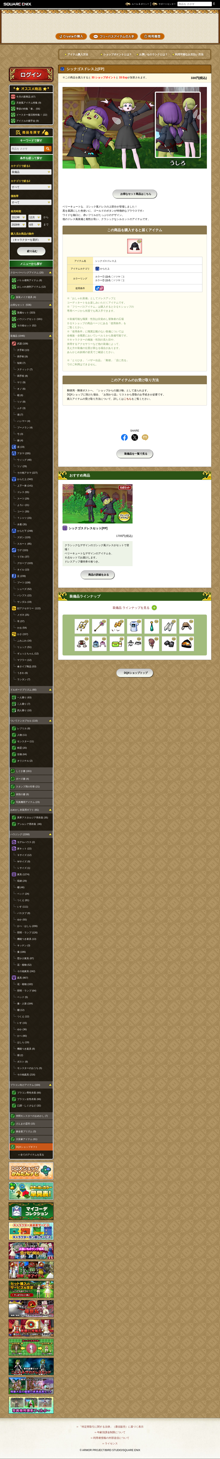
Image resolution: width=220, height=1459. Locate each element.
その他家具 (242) (26, 971)
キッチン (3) (23, 945)
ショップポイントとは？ (117, 54)
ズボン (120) (24, 537)
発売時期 (16, 211)
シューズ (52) (24, 589)
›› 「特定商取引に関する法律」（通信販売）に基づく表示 (109, 1426)
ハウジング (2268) (20, 834)
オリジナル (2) (25, 760)
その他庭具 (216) (26, 1074)
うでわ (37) (23, 556)
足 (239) (21, 576)
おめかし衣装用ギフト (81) (24, 809)
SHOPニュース (203, 36)
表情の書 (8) (22, 794)
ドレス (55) (23, 492)
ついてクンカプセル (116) (24, 720)
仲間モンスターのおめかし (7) (32, 1116)
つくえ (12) (23, 1016)
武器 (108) (22, 343)
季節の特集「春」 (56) (28, 108)
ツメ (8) (21, 401)
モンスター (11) (25, 741)
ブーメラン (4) (25, 427)
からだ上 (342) (25, 479)
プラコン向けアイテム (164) (25, 1085)
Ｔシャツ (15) (24, 518)
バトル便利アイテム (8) (29, 280)
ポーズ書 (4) (22, 779)
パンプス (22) (24, 595)
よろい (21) (23, 505)
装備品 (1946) (17, 336)
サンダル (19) (24, 602)
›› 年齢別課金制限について (110, 1432)
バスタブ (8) (23, 913)
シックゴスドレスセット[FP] (88, 528)
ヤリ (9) (21, 382)
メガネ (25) (23, 614)
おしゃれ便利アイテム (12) (31, 286)
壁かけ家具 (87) (25, 958)
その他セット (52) (26, 325)
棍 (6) (20, 395)
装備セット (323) (26, 312)
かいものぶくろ (203, 22)
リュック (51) (24, 647)
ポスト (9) (22, 1061)
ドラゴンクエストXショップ (110, 21)
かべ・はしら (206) (27, 926)
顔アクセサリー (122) (29, 608)
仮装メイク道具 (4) (26, 297)
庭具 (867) (22, 977)
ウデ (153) (22, 550)
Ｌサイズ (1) (23, 868)
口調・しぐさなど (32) (29, 1105)
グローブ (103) (25, 563)
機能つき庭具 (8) (26, 1048)
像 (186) (21, 952)
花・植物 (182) (25, 984)
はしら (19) (23, 1042)
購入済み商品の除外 (22, 233)
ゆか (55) (22, 919)
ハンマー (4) (23, 421)
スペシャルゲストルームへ (31, 59)
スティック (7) (25, 369)
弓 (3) (20, 434)
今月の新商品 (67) (25, 96)
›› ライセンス (110, 1443)
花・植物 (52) (24, 964)
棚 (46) (20, 887)
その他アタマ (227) (27, 472)
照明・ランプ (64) (26, 990)
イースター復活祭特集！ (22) (31, 114)
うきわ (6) (22, 673)
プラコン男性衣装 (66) (29, 1092)
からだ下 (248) (25, 531)
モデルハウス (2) (26, 842)
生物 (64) (22, 754)
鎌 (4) (20, 440)
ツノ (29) (22, 466)
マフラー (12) (24, 660)
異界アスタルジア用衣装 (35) (32, 817)
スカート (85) (24, 543)
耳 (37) (20, 621)
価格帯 (14, 196)
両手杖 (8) (22, 376)
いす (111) (22, 906)
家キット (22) (24, 848)
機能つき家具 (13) (26, 939)
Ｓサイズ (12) (24, 855)
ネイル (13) (23, 569)
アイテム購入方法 (77, 54)
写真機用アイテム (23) (28, 802)
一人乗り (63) (24, 697)
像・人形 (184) (25, 1003)
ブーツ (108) (24, 582)
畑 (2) (20, 1055)
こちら (127, 398)
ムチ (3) (21, 408)
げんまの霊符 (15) (25, 1123)
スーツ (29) (23, 498)
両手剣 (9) (22, 356)
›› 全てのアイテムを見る (31, 1154)
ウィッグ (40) (24, 459)
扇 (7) (20, 414)
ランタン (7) (23, 679)
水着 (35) (22, 524)
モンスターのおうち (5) (29, 1068)
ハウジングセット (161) (29, 319)
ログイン (31, 74)
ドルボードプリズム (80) (23, 689)
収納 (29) (22, 881)
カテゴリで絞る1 (20, 165)
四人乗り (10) (24, 710)
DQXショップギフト (27, 1147)
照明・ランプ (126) (27, 932)
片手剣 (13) (23, 350)
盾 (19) (20, 447)
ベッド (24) (23, 893)
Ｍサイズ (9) (23, 861)
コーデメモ (203, 29)
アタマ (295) (24, 453)
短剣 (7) (21, 363)
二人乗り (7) (23, 704)
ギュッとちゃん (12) (28, 653)
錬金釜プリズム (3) (26, 1131)
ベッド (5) (22, 997)
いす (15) (22, 1023)
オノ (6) (21, 388)
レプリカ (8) (23, 728)
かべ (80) (22, 1036)
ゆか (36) (22, 1029)
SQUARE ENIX (17, 4)
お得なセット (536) (20, 305)
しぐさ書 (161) (24, 771)
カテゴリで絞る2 (20, 181)
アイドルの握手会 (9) (27, 120)
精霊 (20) (22, 748)
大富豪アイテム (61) (26, 1139)
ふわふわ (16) (24, 640)
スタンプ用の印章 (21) (28, 786)
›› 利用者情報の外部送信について (110, 1437)
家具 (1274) (23, 874)
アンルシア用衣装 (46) (29, 824)
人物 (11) (22, 735)
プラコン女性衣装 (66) (29, 1099)
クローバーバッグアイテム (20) (27, 272)
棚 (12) (20, 1010)
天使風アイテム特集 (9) (28, 102)
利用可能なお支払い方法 (189, 54)
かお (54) (22, 627)
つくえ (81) (23, 900)
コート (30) (23, 511)
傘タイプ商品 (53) (26, 666)
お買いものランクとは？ (153, 54)
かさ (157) (22, 634)
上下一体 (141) (25, 485)
